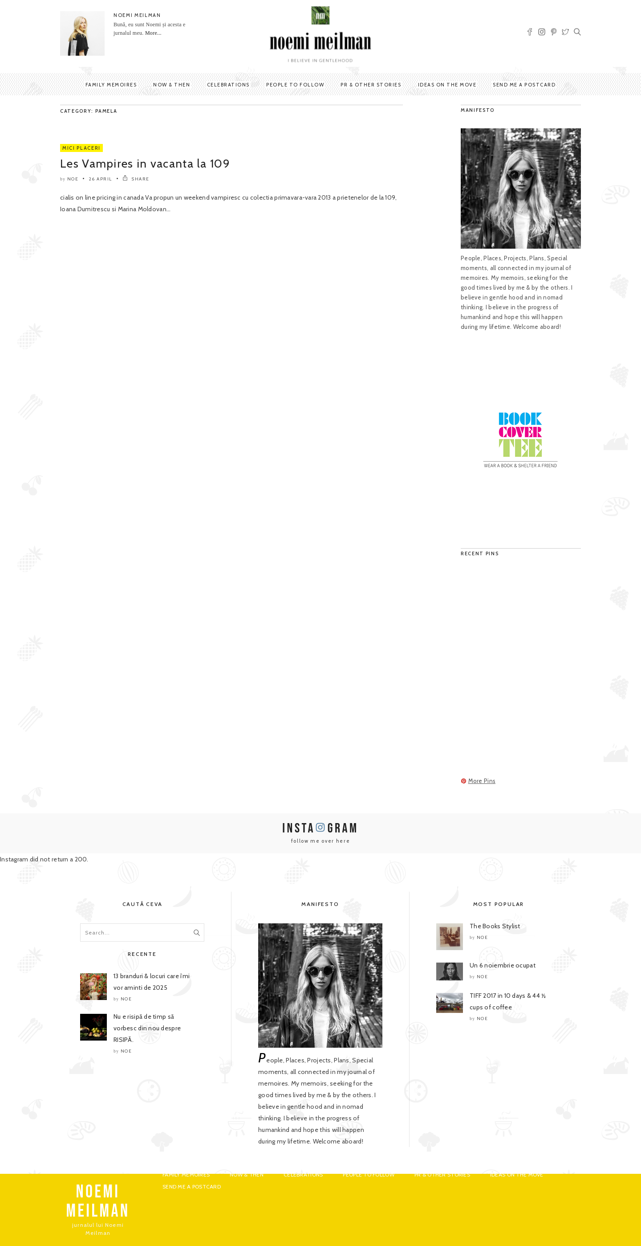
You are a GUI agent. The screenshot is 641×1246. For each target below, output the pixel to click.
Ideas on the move (447, 85)
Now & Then (171, 85)
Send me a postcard (524, 85)
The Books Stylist (495, 926)
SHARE (136, 179)
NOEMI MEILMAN (137, 15)
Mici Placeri (81, 148)
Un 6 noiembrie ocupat (503, 965)
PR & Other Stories (371, 85)
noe (73, 179)
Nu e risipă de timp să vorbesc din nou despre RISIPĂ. (147, 1028)
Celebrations (228, 85)
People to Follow (295, 85)
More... (153, 33)
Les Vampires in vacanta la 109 (145, 163)
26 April (100, 179)
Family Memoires (111, 85)
